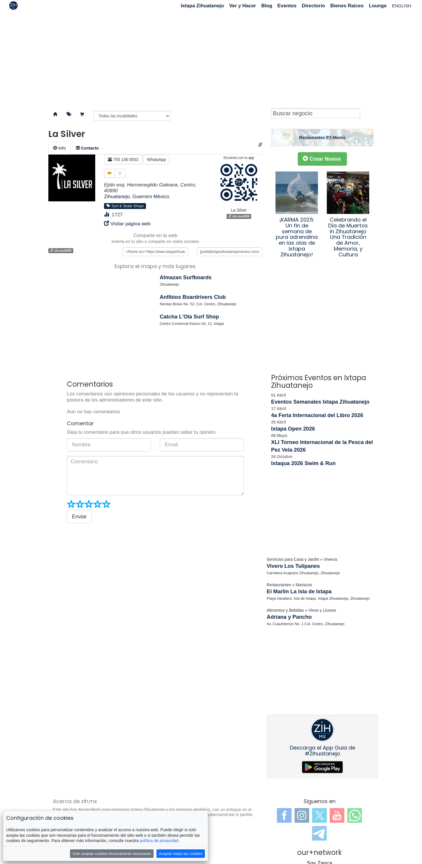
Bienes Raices (347, 5)
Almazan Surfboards (186, 277)
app (251, 158)
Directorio (313, 5)
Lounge (378, 5)
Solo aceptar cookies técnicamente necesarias (111, 853)
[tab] (59, 148)
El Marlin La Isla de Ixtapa (299, 591)
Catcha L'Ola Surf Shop (189, 317)
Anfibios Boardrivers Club (193, 297)
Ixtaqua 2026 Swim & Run (303, 463)
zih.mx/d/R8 (238, 216)
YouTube (337, 815)
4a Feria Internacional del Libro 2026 (317, 415)
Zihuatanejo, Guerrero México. (137, 196)
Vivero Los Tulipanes (293, 566)
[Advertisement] (211, 59)
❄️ (120, 173)
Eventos (287, 5)
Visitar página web (130, 224)
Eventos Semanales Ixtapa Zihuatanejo (320, 402)
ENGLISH (401, 5)
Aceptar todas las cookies (180, 853)
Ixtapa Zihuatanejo (202, 5)
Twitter (319, 815)
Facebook (284, 815)
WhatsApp (156, 159)
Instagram (302, 815)
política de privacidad (159, 840)
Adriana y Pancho (289, 617)
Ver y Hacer (242, 5)
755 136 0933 (123, 159)
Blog (266, 5)
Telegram (319, 833)
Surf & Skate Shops (125, 206)
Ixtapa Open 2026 (293, 429)
